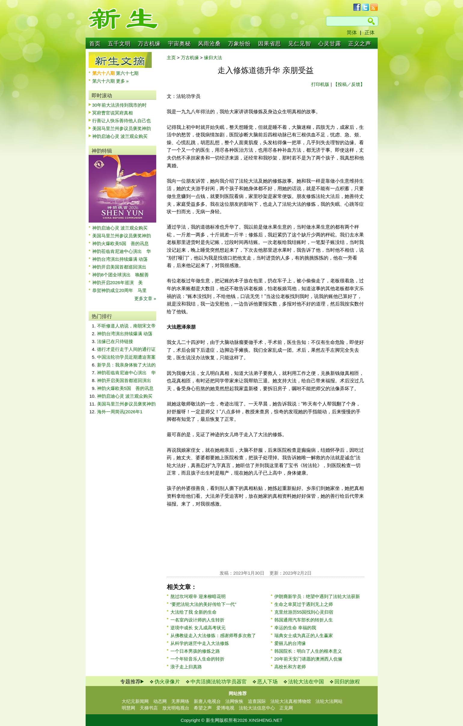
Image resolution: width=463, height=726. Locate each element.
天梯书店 (149, 707)
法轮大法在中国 (306, 682)
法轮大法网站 (329, 701)
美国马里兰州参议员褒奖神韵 (121, 128)
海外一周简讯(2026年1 (120, 411)
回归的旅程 (347, 682)
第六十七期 (127, 73)
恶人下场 (267, 682)
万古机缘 (149, 44)
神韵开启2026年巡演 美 (117, 282)
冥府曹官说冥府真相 (112, 112)
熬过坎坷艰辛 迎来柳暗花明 (198, 596)
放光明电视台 (175, 707)
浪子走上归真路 (186, 666)
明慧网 (128, 707)
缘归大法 (213, 57)
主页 (171, 57)
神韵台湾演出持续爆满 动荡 (120, 259)
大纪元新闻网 (135, 701)
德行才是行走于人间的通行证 (126, 349)
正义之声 (359, 44)
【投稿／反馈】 (349, 84)
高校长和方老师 (290, 666)
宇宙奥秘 (179, 44)
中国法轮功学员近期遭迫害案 (126, 357)
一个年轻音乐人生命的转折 (197, 658)
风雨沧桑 (209, 44)
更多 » (122, 81)
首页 (95, 44)
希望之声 (203, 707)
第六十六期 (104, 81)
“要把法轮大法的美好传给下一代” (203, 604)
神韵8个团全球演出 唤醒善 (120, 274)
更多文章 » (145, 298)
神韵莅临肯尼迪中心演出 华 (121, 251)
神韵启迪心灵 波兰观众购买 (120, 136)
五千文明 (119, 44)
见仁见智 (299, 44)
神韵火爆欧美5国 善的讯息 (120, 243)
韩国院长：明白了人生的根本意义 (308, 651)
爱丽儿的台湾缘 (290, 643)
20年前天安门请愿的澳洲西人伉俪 (308, 658)
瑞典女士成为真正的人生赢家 (303, 635)
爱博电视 (225, 707)
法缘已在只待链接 (115, 341)
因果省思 (269, 44)
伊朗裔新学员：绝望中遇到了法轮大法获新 (317, 596)
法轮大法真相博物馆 (290, 701)
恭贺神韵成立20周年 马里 (119, 290)
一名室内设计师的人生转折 (197, 619)
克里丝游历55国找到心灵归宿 (304, 612)
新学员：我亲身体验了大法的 (126, 364)
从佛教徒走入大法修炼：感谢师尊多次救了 (213, 635)
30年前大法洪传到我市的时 (119, 105)
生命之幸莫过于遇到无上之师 (303, 604)
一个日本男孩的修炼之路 (195, 651)
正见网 (286, 707)
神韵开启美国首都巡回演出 (121, 266)
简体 (352, 32)
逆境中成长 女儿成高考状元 (198, 627)
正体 (369, 32)
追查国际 (257, 701)
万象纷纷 (239, 44)
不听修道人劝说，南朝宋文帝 (126, 325)
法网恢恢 (234, 701)
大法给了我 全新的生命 (193, 612)
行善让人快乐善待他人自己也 (121, 120)
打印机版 (320, 84)
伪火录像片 (167, 682)
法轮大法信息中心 (257, 707)
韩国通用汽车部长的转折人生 (303, 619)
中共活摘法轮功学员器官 (218, 682)
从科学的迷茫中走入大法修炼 (199, 643)
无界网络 (180, 701)
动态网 (160, 701)
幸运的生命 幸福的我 (295, 627)
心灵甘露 (329, 44)
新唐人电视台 (207, 701)
